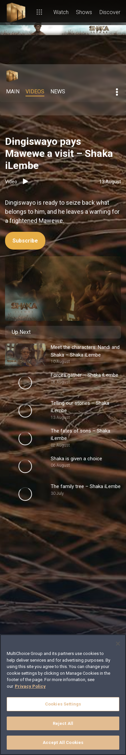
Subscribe (25, 241)
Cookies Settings (63, 703)
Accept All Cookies (63, 742)
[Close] (118, 643)
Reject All (63, 723)
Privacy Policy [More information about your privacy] (30, 686)
